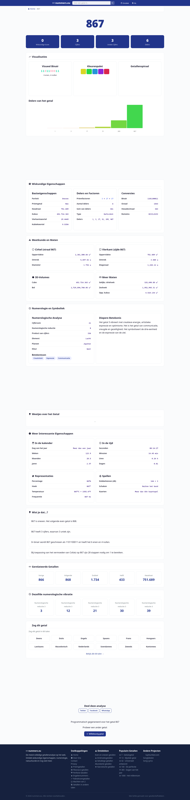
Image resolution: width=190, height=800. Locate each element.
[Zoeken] (91, 3)
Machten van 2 (78, 781)
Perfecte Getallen (79, 772)
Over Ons (76, 758)
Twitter (83, 710)
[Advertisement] (95, 157)
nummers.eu (61, 2)
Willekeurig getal (95, 734)
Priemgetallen (78, 766)
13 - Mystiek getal (127, 758)
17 (107, 199)
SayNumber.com (151, 755)
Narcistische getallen (105, 766)
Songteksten (148, 758)
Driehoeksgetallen (104, 758)
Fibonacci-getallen (79, 770)
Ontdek (125, 3)
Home (31, 9)
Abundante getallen (103, 764)
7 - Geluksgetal (126, 755)
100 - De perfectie (127, 766)
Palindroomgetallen (80, 778)
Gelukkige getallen (104, 761)
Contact (74, 761)
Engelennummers (79, 775)
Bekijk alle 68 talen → (95, 653)
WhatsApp (106, 710)
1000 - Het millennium (129, 775)
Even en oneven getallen (105, 755)
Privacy (74, 764)
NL (134, 3)
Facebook (94, 710)
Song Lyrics (148, 761)
